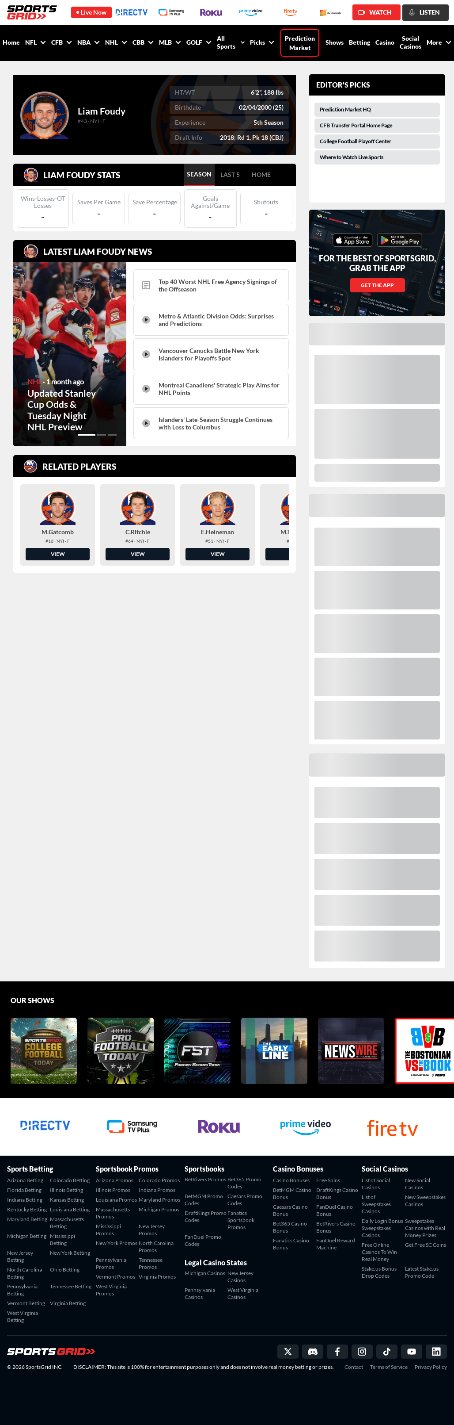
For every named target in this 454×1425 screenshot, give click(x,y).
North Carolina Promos (156, 1246)
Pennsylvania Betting (22, 1290)
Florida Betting (24, 1190)
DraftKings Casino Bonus (337, 1193)
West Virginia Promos (111, 1290)
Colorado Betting (70, 1180)
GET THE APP (377, 285)
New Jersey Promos (152, 1230)
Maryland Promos (159, 1199)
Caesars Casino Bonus (290, 1210)
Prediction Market (300, 42)
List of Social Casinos (376, 1184)
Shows (334, 42)
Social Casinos (410, 42)
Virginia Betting (68, 1303)
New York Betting (70, 1252)
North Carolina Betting (24, 1273)
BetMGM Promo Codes (204, 1200)
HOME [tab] (261, 174)
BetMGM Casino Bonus (292, 1193)
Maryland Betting (27, 1219)
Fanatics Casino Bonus (291, 1244)
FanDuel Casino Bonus (334, 1210)
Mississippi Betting (62, 1239)
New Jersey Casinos (240, 1276)
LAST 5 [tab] (230, 174)
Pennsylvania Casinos (200, 1293)
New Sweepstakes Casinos (425, 1200)
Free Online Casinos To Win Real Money (379, 1251)
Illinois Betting (66, 1190)
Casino (384, 42)
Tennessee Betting (70, 1286)
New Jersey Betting (20, 1256)
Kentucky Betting (27, 1209)
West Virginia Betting (22, 1316)
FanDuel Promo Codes (203, 1240)
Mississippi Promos (108, 1230)
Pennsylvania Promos (111, 1263)
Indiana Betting (24, 1199)
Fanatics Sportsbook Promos (240, 1220)
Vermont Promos (115, 1276)
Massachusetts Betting (67, 1223)
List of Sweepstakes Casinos (376, 1204)
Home (11, 42)
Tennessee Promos (151, 1263)
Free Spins (328, 1180)
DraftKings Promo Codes (206, 1216)
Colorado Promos (159, 1180)
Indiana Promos (157, 1190)
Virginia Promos (157, 1276)
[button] (86, 435)
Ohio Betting (64, 1269)
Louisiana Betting (70, 1209)
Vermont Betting (26, 1303)
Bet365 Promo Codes (244, 1183)
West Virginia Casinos (242, 1293)
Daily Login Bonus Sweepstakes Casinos (382, 1228)
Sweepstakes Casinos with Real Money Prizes (425, 1228)
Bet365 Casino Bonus (290, 1227)
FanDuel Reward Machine (335, 1244)
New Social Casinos (417, 1184)
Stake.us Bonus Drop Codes (379, 1272)
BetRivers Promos (205, 1179)
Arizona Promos (114, 1180)
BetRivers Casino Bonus (336, 1227)
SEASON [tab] (199, 174)
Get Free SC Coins (425, 1244)
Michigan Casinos (205, 1273)
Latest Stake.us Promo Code (422, 1272)
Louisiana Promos (116, 1199)
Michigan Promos (159, 1209)
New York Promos (116, 1243)
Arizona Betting (25, 1180)
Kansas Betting (67, 1199)
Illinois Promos (113, 1190)
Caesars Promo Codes (244, 1200)
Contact (353, 1367)
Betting (359, 42)
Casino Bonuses (291, 1180)
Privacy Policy (431, 1367)
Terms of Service (389, 1367)
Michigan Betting (26, 1236)
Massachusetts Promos (113, 1213)
